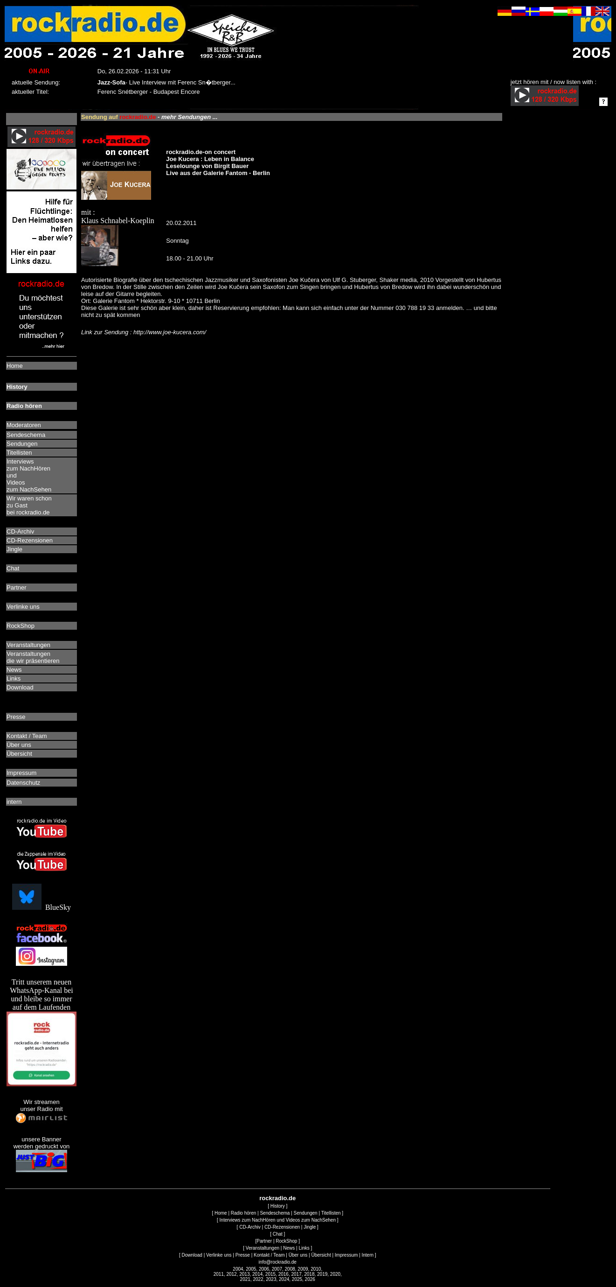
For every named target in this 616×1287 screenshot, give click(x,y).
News (289, 1248)
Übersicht (321, 1255)
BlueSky (41, 907)
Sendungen (306, 1213)
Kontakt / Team (269, 1255)
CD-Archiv (250, 1227)
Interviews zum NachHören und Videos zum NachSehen (278, 1220)
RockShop (286, 1241)
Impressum (346, 1255)
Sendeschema (275, 1213)
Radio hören (243, 1213)
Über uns (298, 1255)
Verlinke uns (218, 1255)
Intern (367, 1255)
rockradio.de (277, 1198)
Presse (242, 1255)
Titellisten (331, 1213)
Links (303, 1248)
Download (191, 1255)
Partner (264, 1241)
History (277, 1206)
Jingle (310, 1227)
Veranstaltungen (262, 1248)
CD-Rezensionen (282, 1227)
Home (221, 1213)
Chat (278, 1234)
